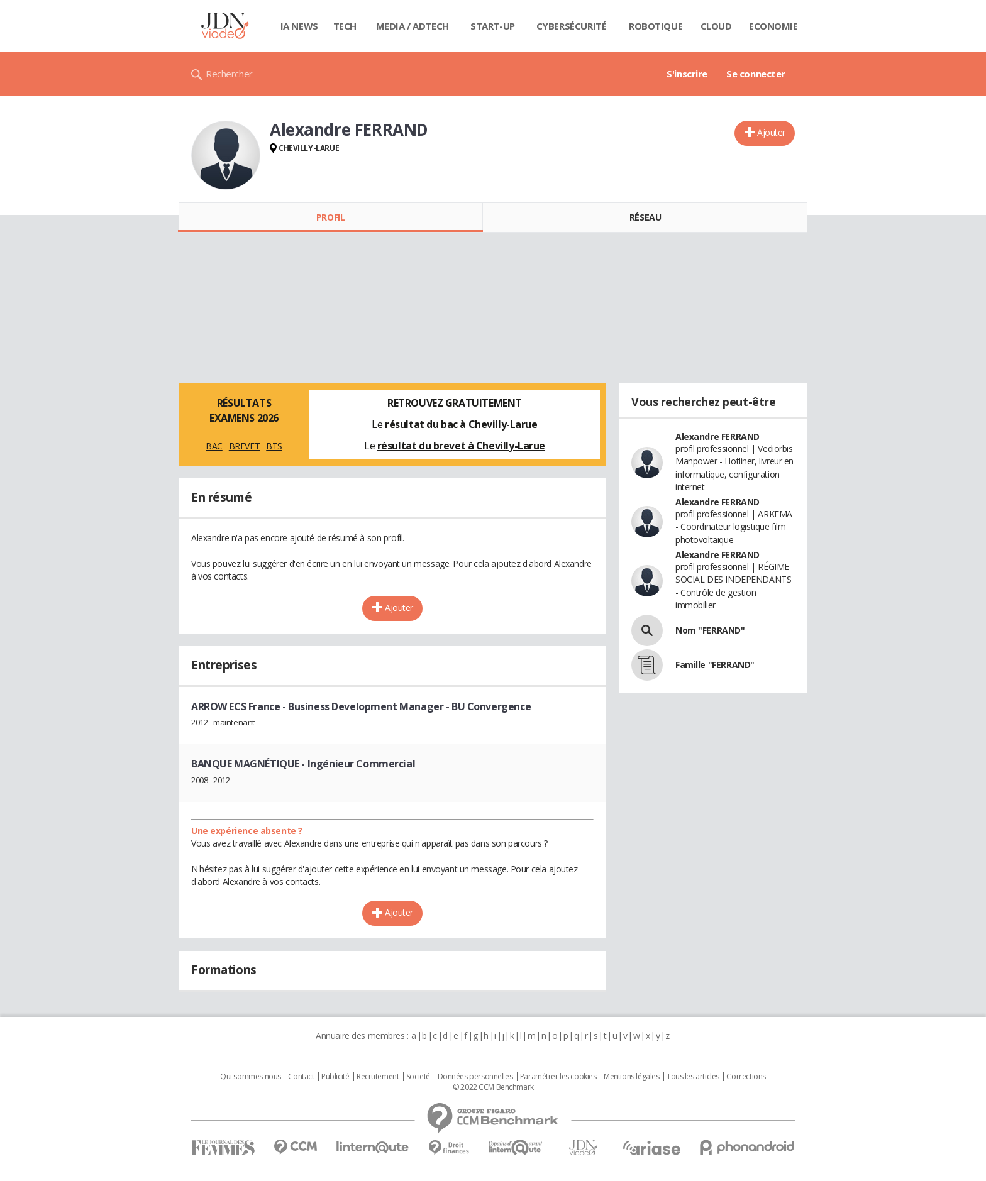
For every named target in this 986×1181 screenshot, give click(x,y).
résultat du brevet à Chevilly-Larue (461, 446)
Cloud (716, 25)
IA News (299, 25)
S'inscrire (687, 73)
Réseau (645, 217)
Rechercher (229, 73)
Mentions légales (631, 1076)
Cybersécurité (571, 25)
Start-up (492, 25)
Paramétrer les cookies (558, 1076)
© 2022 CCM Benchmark (493, 1087)
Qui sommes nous (250, 1076)
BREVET (244, 446)
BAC (214, 446)
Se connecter (755, 73)
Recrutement (378, 1076)
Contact (301, 1076)
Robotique (655, 25)
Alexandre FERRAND (717, 436)
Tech (345, 25)
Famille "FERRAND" (715, 665)
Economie (773, 25)
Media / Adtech (412, 25)
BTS (274, 446)
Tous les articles (693, 1076)
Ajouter (771, 132)
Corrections (745, 1076)
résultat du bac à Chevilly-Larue (461, 424)
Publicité (335, 1076)
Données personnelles (475, 1076)
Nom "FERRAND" (710, 630)
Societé (418, 1076)
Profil (330, 217)
